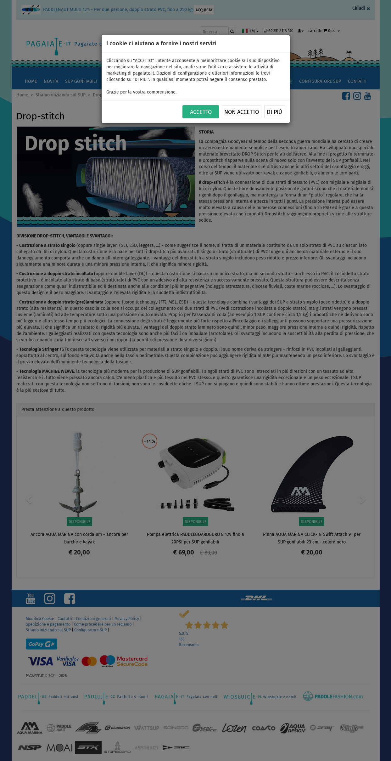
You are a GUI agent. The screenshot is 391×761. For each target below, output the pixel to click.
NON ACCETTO (241, 112)
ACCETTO (200, 112)
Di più (274, 112)
